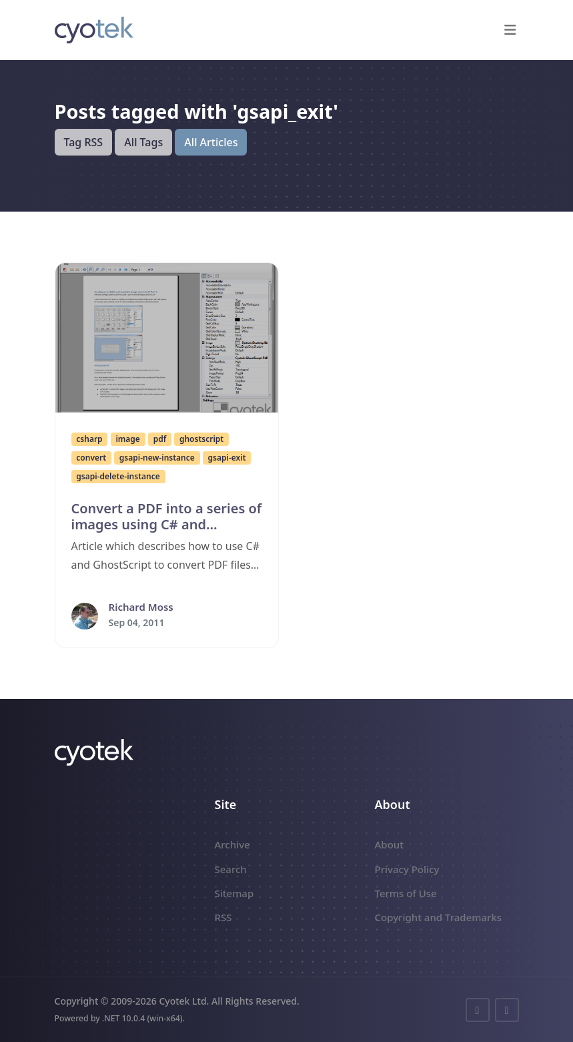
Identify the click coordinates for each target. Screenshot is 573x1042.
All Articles (210, 142)
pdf (159, 439)
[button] (510, 30)
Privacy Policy (407, 869)
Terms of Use (406, 893)
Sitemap (234, 893)
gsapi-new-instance (157, 457)
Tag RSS (83, 142)
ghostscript (201, 439)
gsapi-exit (227, 457)
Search (231, 869)
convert (91, 457)
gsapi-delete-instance (117, 476)
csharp (89, 439)
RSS (223, 917)
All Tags (143, 142)
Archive (232, 844)
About (389, 844)
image (127, 439)
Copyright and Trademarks (438, 917)
